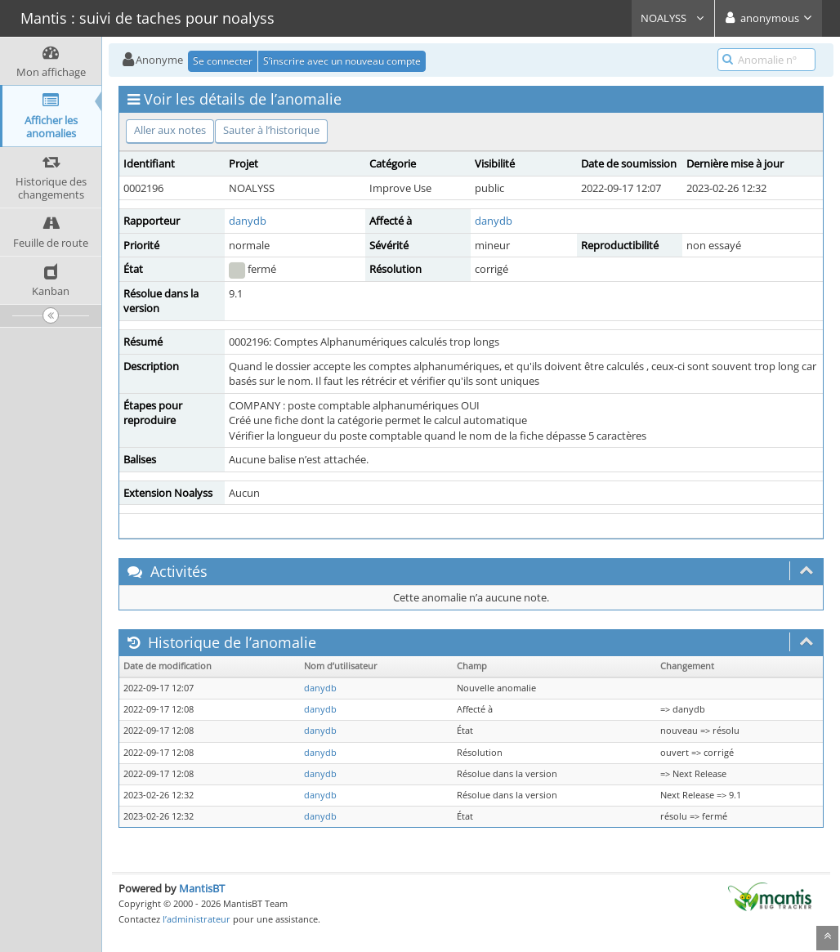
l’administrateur (196, 919)
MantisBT (202, 888)
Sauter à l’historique (271, 130)
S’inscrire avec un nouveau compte (342, 61)
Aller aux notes (170, 130)
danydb (247, 220)
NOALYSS (673, 18)
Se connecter (222, 61)
